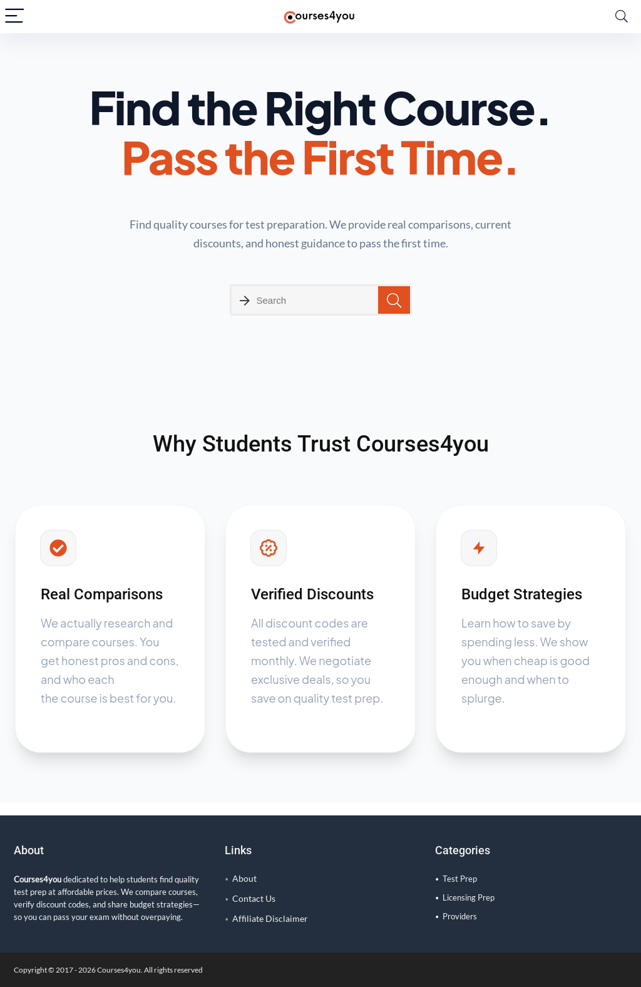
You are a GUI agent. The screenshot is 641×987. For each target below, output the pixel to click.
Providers (460, 916)
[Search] (622, 16)
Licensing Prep (469, 897)
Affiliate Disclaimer (270, 918)
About (244, 878)
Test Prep (460, 879)
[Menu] (15, 16)
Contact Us (253, 898)
